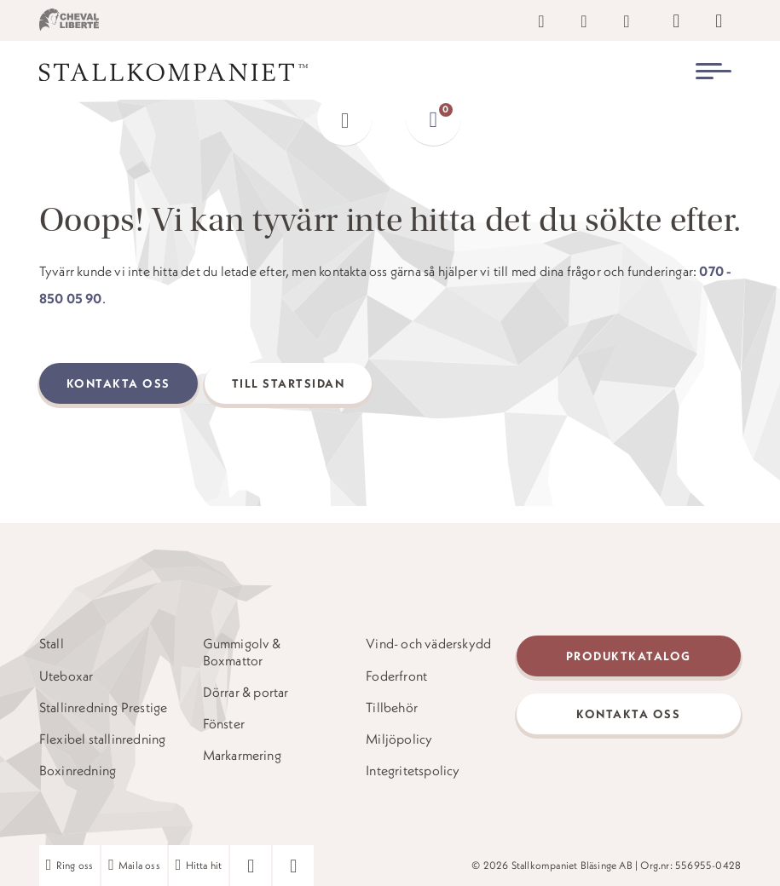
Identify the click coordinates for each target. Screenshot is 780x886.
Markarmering (242, 755)
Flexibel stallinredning (102, 739)
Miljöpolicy (399, 739)
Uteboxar (66, 676)
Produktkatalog (628, 656)
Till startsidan (288, 383)
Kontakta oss (118, 383)
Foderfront (396, 676)
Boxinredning (77, 770)
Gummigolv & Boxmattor (242, 652)
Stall (51, 644)
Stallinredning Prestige (103, 707)
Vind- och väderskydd (428, 644)
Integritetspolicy (412, 770)
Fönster (224, 724)
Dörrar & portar (246, 692)
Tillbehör (392, 707)
